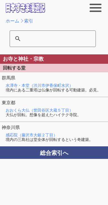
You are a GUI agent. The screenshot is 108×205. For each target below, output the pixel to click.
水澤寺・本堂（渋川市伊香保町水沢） (39, 85)
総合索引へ (54, 153)
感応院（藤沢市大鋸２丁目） (31, 135)
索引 (28, 21)
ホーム (12, 21)
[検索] (49, 38)
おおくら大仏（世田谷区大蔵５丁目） (39, 110)
